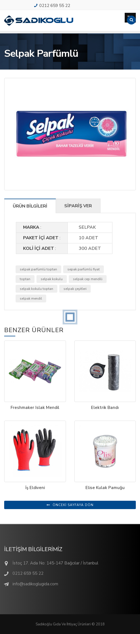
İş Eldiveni (35, 487)
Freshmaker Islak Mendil (35, 407)
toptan (25, 279)
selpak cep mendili (87, 279)
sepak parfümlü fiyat (83, 269)
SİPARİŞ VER (78, 206)
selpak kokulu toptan (36, 289)
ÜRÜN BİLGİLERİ (30, 206)
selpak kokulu (52, 279)
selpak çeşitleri (75, 289)
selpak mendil (31, 298)
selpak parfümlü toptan (38, 269)
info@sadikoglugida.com (35, 584)
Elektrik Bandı (105, 407)
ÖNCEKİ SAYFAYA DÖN (70, 505)
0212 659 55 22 (54, 5)
